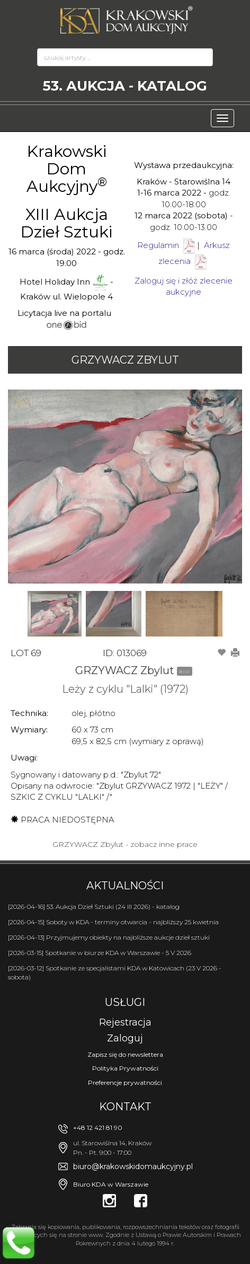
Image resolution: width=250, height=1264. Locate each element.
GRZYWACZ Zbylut (125, 359)
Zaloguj (125, 1038)
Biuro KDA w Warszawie (110, 1184)
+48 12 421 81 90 (97, 1128)
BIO (184, 671)
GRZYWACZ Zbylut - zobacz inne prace (125, 844)
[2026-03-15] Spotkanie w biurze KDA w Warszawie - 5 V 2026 (99, 953)
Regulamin (158, 245)
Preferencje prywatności (125, 1082)
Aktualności (125, 885)
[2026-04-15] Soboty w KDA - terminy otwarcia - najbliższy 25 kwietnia (113, 922)
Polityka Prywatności (125, 1068)
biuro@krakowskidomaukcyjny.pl (133, 1166)
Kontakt (125, 1106)
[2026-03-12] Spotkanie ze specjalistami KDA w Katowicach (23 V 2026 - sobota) (114, 972)
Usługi (125, 1002)
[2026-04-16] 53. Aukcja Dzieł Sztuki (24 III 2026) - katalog (94, 907)
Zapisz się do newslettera (125, 1054)
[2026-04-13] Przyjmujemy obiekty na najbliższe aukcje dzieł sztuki (109, 937)
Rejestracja (125, 1022)
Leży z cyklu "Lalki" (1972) (125, 689)
